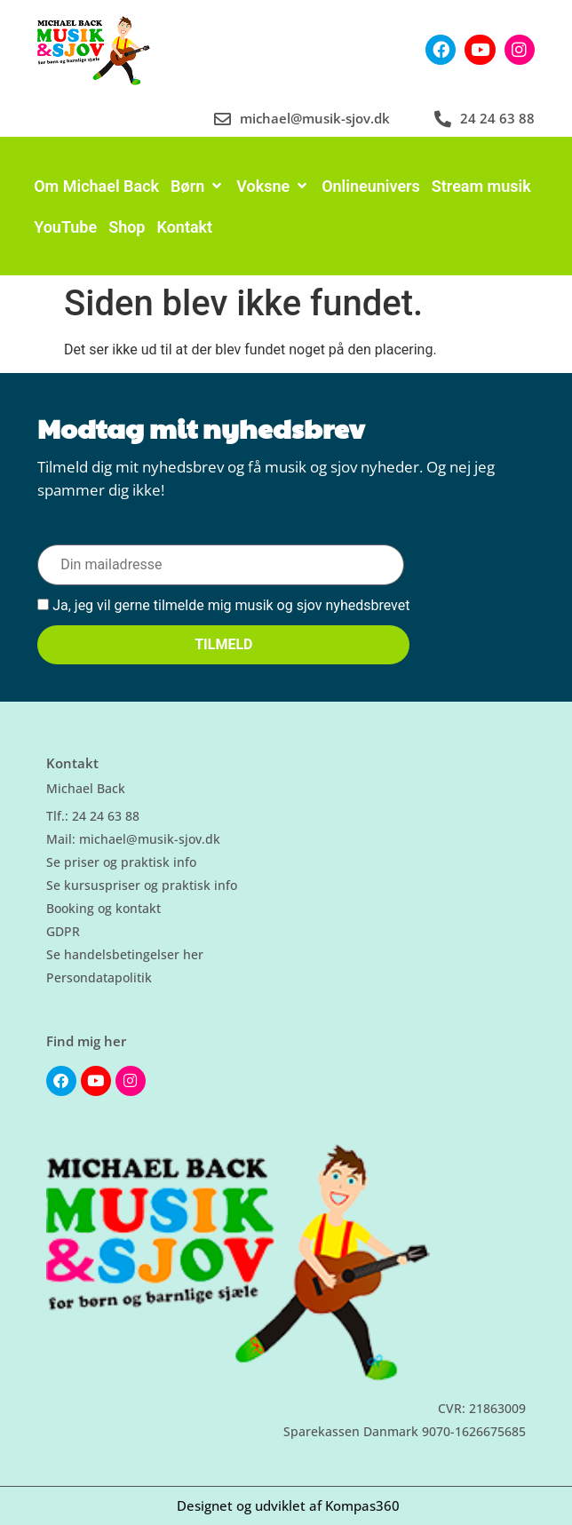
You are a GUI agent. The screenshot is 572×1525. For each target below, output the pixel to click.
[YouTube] (65, 227)
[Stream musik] (481, 186)
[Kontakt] (184, 227)
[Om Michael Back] (96, 186)
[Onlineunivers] (370, 186)
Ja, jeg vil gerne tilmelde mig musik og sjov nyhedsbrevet (223, 606)
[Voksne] (273, 186)
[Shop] (126, 227)
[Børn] (197, 186)
